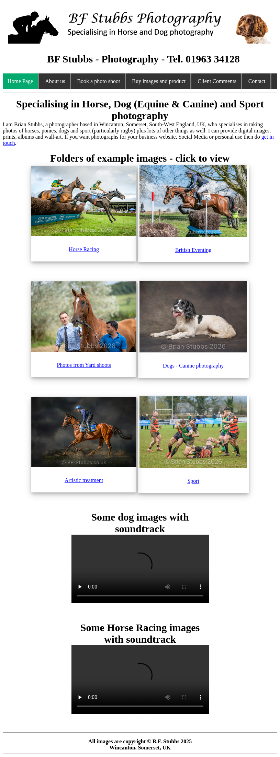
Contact (257, 81)
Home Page (20, 81)
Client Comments (217, 81)
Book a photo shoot (98, 81)
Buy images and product (159, 81)
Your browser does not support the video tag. (140, 569)
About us (55, 81)
